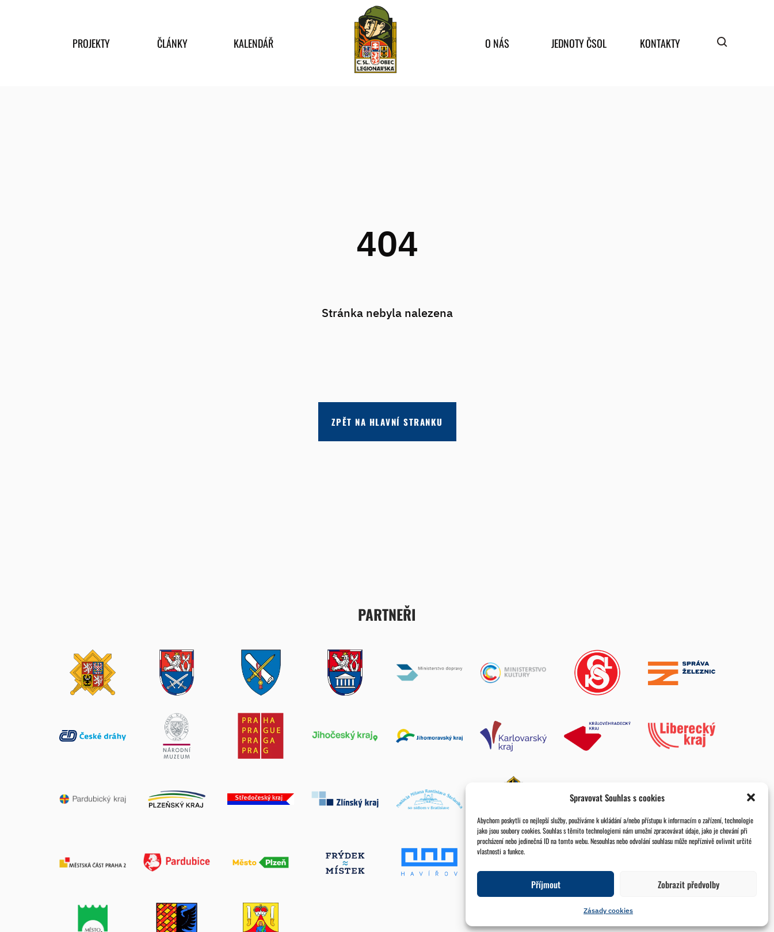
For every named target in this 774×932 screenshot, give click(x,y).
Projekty (91, 43)
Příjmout (546, 884)
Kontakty (660, 43)
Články (172, 43)
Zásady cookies (608, 910)
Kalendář (253, 43)
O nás (497, 43)
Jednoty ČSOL (579, 43)
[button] (751, 797)
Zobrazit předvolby (688, 884)
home (375, 39)
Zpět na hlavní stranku (387, 421)
